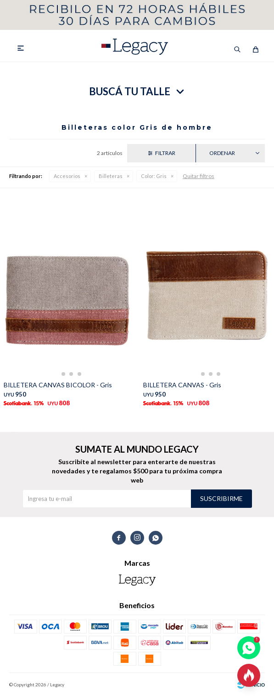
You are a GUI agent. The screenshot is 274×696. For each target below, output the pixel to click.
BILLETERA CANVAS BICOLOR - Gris (58, 385)
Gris (154, 176)
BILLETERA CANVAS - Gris (182, 385)
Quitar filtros (198, 176)
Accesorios (67, 176)
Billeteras (111, 176)
